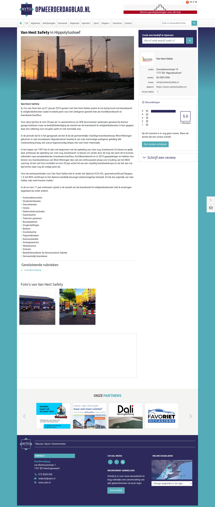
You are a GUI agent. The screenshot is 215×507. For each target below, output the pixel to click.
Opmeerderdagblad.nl (62, 9)
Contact (128, 23)
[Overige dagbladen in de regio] (171, 483)
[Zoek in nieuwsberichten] (176, 23)
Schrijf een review (159, 157)
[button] (21, 416)
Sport (96, 23)
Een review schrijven (155, 144)
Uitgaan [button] (104, 23)
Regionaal (74, 23)
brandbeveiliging (32, 270)
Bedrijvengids (49, 23)
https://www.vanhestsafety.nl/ (171, 87)
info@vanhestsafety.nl (167, 82)
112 (26, 23)
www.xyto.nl (44, 482)
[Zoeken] (194, 23)
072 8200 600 (45, 474)
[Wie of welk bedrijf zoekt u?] (163, 41)
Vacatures (117, 23)
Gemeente (62, 23)
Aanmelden (116, 490)
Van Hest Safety (164, 58)
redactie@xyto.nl (46, 478)
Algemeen (35, 23)
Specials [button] (86, 23)
